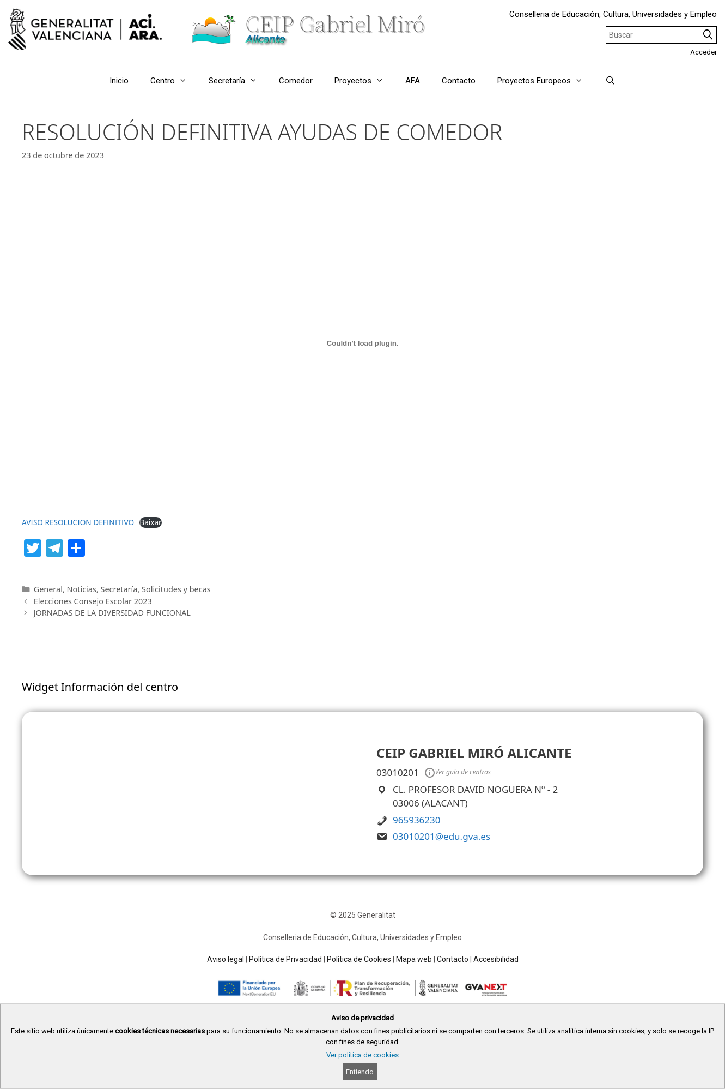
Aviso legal (225, 959)
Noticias (81, 589)
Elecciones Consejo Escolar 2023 (93, 601)
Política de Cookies (359, 959)
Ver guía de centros (457, 772)
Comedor (296, 81)
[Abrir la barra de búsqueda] (610, 80)
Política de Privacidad (285, 959)
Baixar (150, 522)
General (48, 589)
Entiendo (360, 1072)
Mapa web (414, 959)
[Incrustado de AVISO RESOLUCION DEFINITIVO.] (362, 343)
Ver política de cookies (362, 1055)
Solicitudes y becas (176, 589)
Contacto (459, 81)
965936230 (417, 820)
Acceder (703, 52)
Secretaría (238, 80)
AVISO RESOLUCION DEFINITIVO (78, 522)
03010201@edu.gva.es (441, 836)
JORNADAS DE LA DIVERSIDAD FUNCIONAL (112, 612)
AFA (412, 81)
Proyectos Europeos (545, 80)
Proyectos (364, 80)
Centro (174, 80)
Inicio (119, 81)
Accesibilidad (496, 959)
